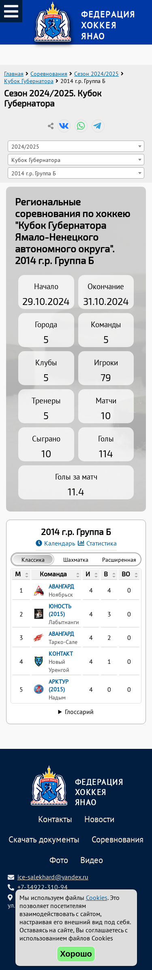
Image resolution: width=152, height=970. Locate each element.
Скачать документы (44, 840)
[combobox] (76, 146)
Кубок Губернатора (29, 81)
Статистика (101, 543)
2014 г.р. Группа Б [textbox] (33, 173)
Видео (91, 860)
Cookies (96, 897)
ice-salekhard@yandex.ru (52, 877)
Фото (58, 860)
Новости (99, 819)
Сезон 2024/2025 (96, 74)
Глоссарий (79, 712)
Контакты (55, 819)
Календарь (59, 543)
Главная (14, 74)
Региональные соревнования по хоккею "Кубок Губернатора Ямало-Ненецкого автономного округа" (72, 225)
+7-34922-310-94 (42, 887)
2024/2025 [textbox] (25, 146)
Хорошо (76, 953)
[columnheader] (21, 574)
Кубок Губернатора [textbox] (35, 160)
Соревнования (48, 74)
